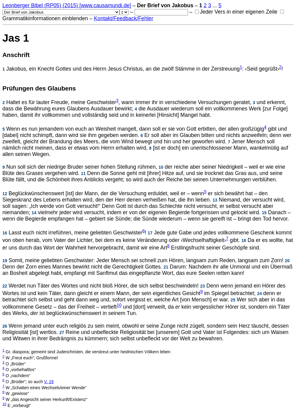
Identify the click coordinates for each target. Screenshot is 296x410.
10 (119, 305)
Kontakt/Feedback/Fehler (123, 18)
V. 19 (49, 381)
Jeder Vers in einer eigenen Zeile (236, 12)
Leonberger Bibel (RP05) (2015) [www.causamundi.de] (66, 5)
